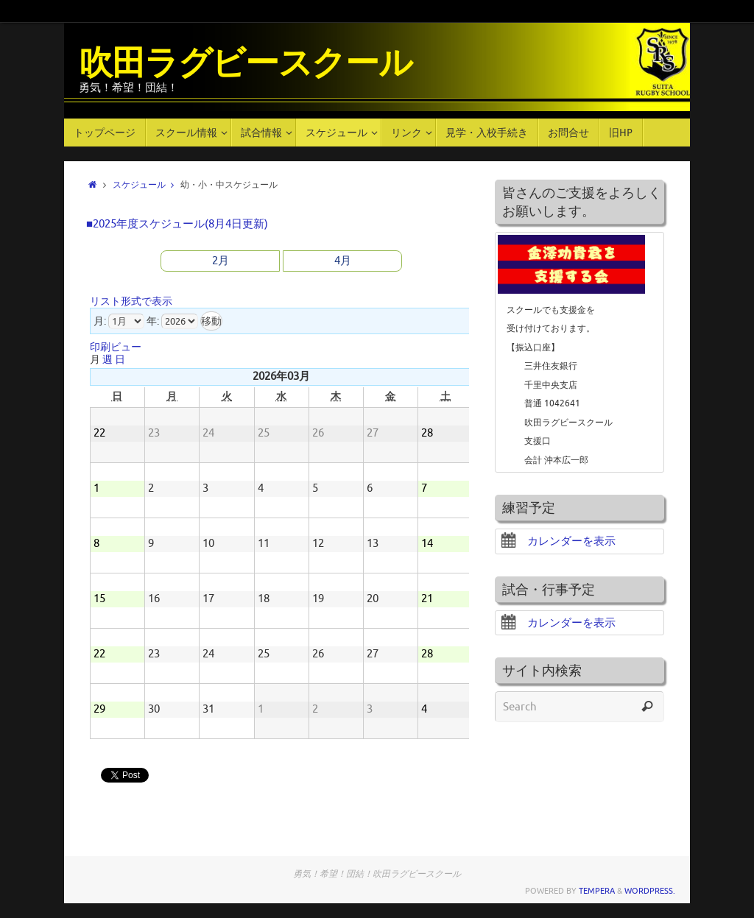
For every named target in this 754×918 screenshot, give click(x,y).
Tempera (597, 891)
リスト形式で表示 (131, 301)
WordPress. (649, 891)
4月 (342, 261)
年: (153, 321)
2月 (220, 261)
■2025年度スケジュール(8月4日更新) (177, 224)
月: (100, 321)
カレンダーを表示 (558, 541)
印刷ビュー (115, 347)
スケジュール (146, 185)
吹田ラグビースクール (245, 64)
